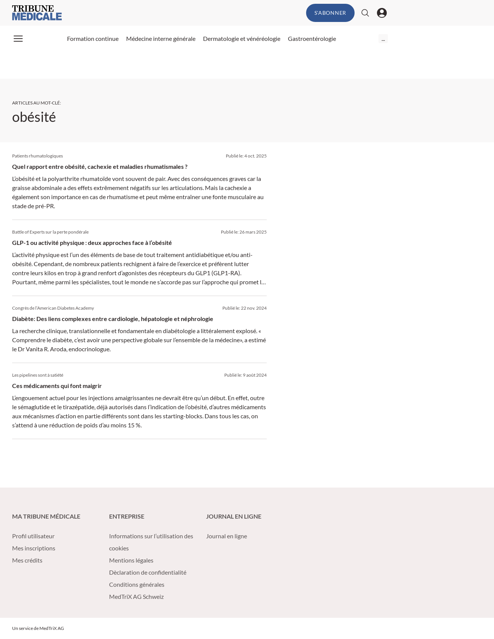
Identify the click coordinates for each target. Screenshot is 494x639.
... (383, 38)
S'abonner (330, 12)
